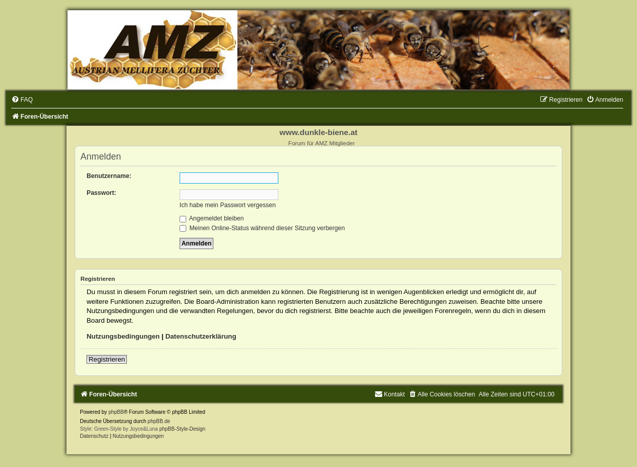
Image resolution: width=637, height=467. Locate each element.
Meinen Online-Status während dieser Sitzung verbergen (262, 228)
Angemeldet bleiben (212, 218)
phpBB (116, 412)
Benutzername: (108, 176)
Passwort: (101, 192)
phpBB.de (159, 421)
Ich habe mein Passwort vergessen (228, 205)
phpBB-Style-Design (182, 429)
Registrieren (107, 359)
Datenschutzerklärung (200, 336)
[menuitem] (22, 99)
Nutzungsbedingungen (123, 336)
